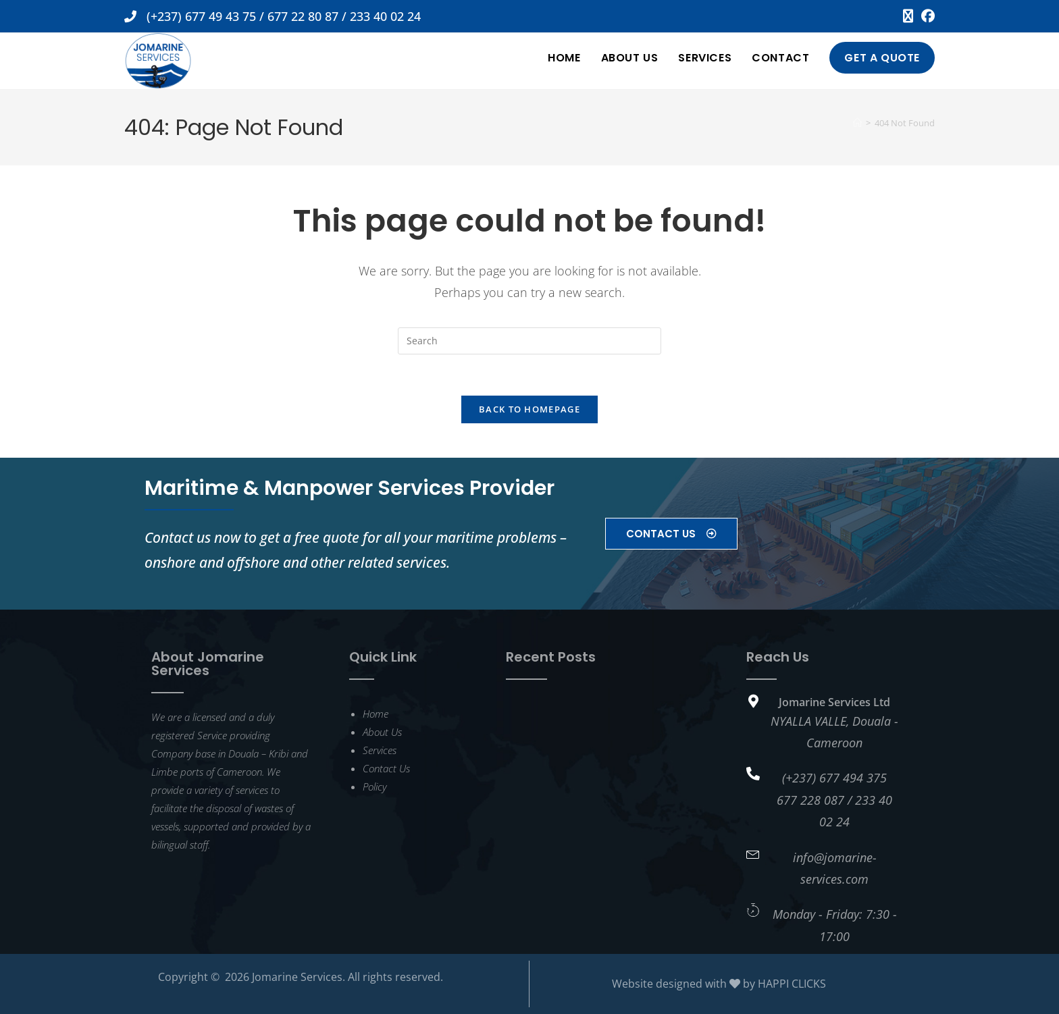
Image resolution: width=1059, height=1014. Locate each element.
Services (379, 750)
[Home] (857, 123)
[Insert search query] (529, 340)
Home (375, 713)
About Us (382, 732)
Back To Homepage (529, 409)
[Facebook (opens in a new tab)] (926, 16)
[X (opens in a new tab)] (908, 16)
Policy (374, 786)
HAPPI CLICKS (792, 983)
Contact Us (386, 768)
